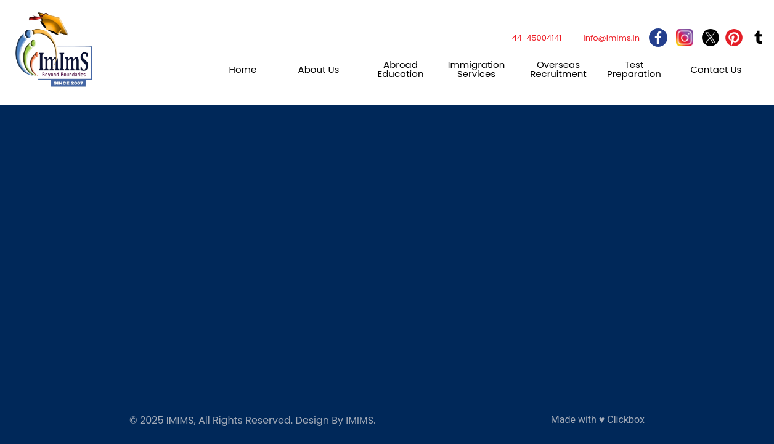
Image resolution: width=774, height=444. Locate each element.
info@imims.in (611, 38)
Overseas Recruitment (558, 69)
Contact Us (716, 69)
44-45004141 (537, 38)
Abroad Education (400, 69)
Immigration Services (476, 69)
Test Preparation (634, 69)
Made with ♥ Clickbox (598, 420)
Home (243, 69)
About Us (319, 69)
